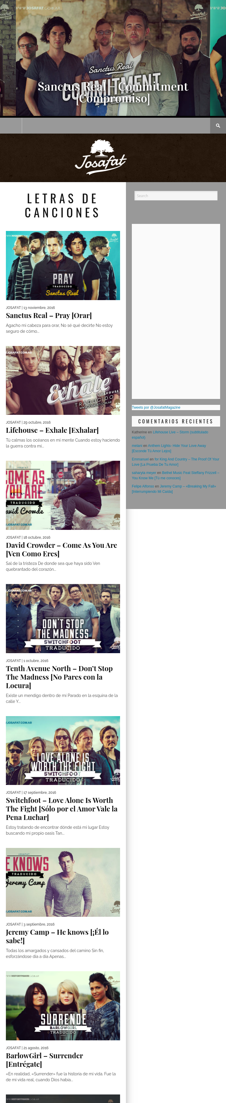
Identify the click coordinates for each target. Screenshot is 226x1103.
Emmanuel (140, 459)
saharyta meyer (144, 473)
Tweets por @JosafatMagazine (156, 407)
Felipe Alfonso (143, 486)
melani (137, 446)
